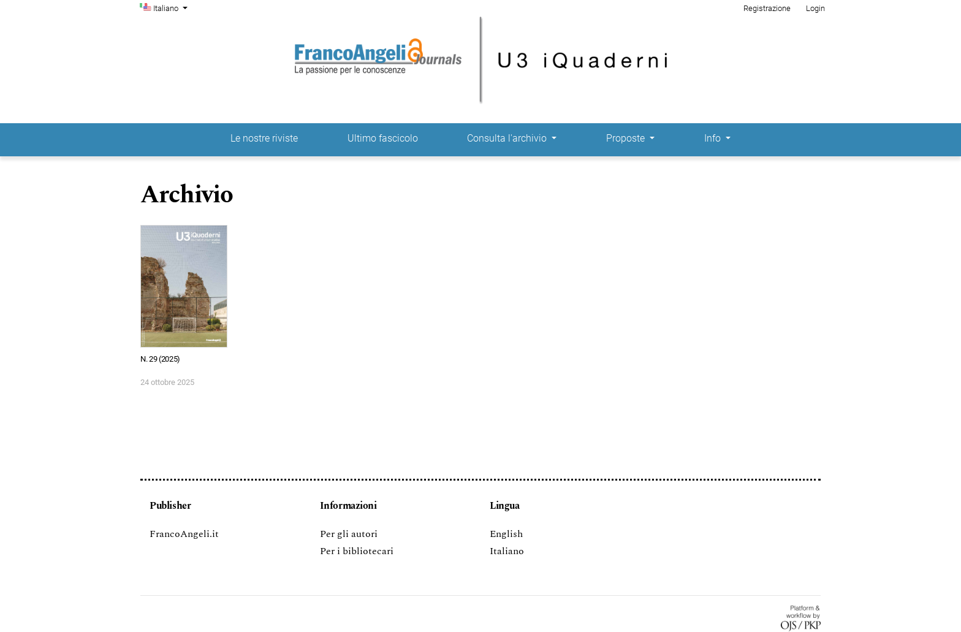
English (506, 534)
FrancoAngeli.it (184, 534)
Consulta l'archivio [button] (508, 138)
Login (815, 8)
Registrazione (767, 8)
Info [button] (713, 138)
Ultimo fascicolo (383, 138)
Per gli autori (349, 534)
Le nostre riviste (264, 138)
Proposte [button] (626, 138)
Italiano (171, 7)
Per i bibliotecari (356, 551)
